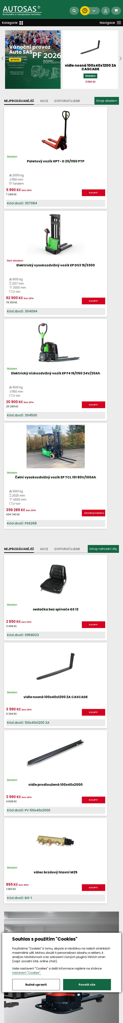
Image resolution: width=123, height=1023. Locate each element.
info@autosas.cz (61, 1003)
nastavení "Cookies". (26, 973)
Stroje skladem (106, 101)
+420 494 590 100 (65, 999)
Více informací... (56, 608)
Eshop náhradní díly (103, 344)
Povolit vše (87, 985)
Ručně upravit (36, 985)
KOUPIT (45, 197)
